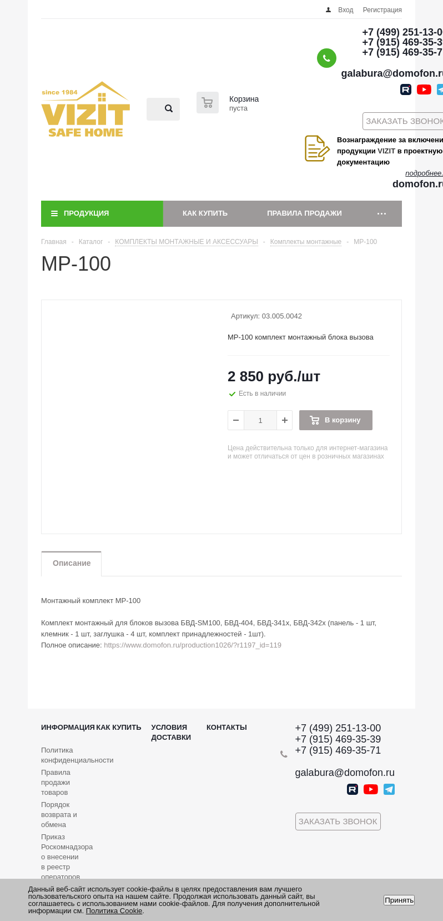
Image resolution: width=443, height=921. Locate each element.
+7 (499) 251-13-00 (338, 728)
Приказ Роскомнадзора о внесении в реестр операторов (67, 857)
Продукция (86, 213)
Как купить (205, 213)
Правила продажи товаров (56, 782)
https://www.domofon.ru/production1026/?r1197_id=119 (192, 645)
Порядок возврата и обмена (59, 814)
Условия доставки (172, 732)
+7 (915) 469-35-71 (338, 750)
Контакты (227, 727)
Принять (399, 900)
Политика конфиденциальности (77, 755)
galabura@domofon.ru (345, 772)
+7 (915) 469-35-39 (338, 739)
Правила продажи (304, 213)
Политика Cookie (114, 911)
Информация (68, 727)
